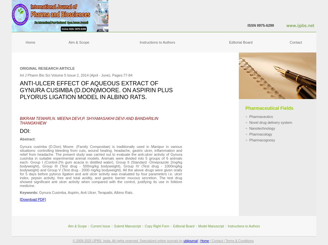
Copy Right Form (157, 226)
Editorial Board (241, 42)
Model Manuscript (211, 226)
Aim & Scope (79, 42)
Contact (296, 42)
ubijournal (191, 241)
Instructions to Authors (157, 42)
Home (30, 42)
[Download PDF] (33, 199)
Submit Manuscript (127, 226)
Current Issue (100, 226)
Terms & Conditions (240, 241)
